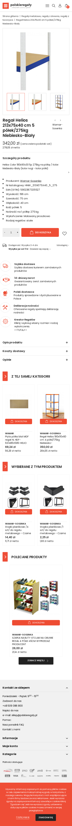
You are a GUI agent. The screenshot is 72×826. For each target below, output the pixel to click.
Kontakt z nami (11, 729)
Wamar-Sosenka (57, 126)
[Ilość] (11, 232)
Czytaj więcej (22, 817)
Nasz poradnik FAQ (13, 724)
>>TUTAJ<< (20, 330)
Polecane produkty (29, 557)
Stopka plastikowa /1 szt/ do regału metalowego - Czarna (53, 530)
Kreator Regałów (24, 319)
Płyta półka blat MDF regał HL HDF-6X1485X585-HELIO (17, 440)
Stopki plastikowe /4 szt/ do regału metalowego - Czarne (18, 530)
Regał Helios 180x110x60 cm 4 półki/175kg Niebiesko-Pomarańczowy (53, 441)
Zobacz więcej (36, 660)
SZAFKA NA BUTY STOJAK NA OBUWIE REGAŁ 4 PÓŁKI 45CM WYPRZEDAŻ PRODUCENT (32, 641)
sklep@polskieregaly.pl (24, 715)
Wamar (9, 433)
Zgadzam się (46, 817)
